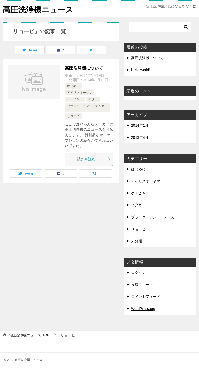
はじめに (73, 86)
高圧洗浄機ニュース (38, 9)
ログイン (138, 273)
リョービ (73, 116)
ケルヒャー (75, 99)
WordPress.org (143, 309)
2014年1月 (139, 125)
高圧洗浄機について (84, 68)
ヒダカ (93, 99)
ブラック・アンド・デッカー (154, 217)
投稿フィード (142, 285)
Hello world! (140, 70)
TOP (29, 335)
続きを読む (94, 159)
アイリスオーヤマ (79, 92)
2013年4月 (139, 137)
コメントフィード (145, 296)
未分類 (136, 241)
